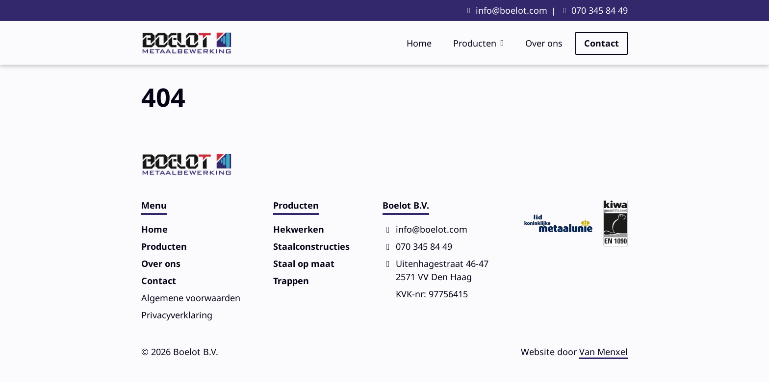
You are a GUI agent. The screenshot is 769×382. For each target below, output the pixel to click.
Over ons (544, 43)
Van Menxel (603, 352)
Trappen (291, 280)
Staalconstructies (311, 246)
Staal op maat (303, 263)
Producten (474, 43)
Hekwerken (298, 229)
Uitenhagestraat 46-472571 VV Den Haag (442, 270)
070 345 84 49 (599, 10)
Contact (601, 43)
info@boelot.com (511, 10)
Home (419, 43)
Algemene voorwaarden (190, 298)
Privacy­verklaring (176, 315)
